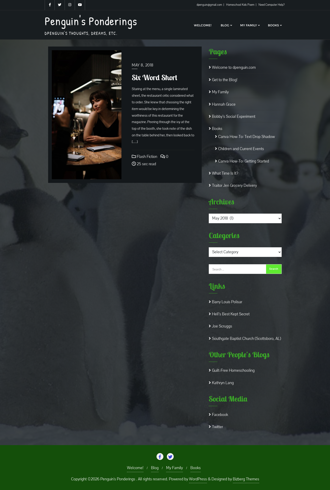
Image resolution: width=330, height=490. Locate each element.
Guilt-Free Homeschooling (233, 370)
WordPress (198, 479)
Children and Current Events (241, 148)
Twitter (217, 426)
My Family (220, 92)
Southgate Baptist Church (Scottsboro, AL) (246, 338)
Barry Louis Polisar (227, 302)
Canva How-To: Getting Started (243, 161)
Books (217, 128)
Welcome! (135, 468)
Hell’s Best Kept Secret (231, 314)
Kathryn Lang (223, 382)
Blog (155, 468)
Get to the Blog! (224, 80)
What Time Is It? (225, 173)
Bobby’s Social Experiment (233, 116)
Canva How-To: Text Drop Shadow (246, 136)
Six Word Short (154, 77)
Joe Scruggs (222, 326)
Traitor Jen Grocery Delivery (234, 185)
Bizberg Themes (246, 479)
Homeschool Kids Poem (240, 5)
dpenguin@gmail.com (210, 5)
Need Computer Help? (271, 5)
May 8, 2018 (143, 65)
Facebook (220, 414)
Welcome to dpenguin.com (234, 67)
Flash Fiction (144, 156)
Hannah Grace (224, 104)
